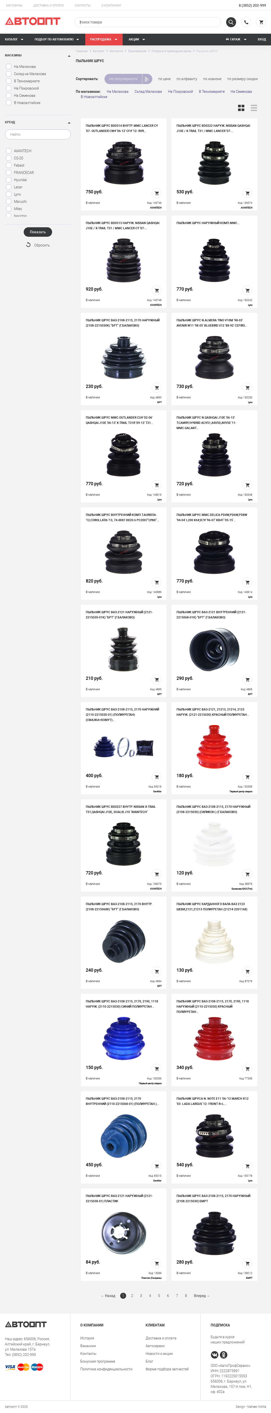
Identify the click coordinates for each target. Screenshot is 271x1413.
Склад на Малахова (26, 74)
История (87, 1338)
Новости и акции (159, 1354)
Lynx (13, 194)
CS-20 (14, 158)
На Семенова (20, 95)
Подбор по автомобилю (57, 39)
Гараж (236, 39)
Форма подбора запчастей (167, 1369)
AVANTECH (18, 151)
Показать (38, 232)
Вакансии (88, 1346)
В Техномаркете (23, 81)
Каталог (14, 39)
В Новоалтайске (23, 103)
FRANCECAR (20, 172)
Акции (137, 39)
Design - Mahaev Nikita (251, 1407)
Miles (14, 209)
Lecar (14, 187)
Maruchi (16, 201)
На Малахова (21, 66)
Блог (149, 1361)
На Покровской (22, 88)
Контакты (82, 5)
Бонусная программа (97, 1361)
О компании (111, 5)
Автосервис (155, 1346)
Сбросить (42, 245)
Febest (15, 165)
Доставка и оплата (48, 5)
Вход (262, 39)
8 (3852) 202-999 (252, 5)
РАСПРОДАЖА (104, 39)
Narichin (16, 216)
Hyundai (16, 180)
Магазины (14, 5)
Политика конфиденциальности (106, 1369)
